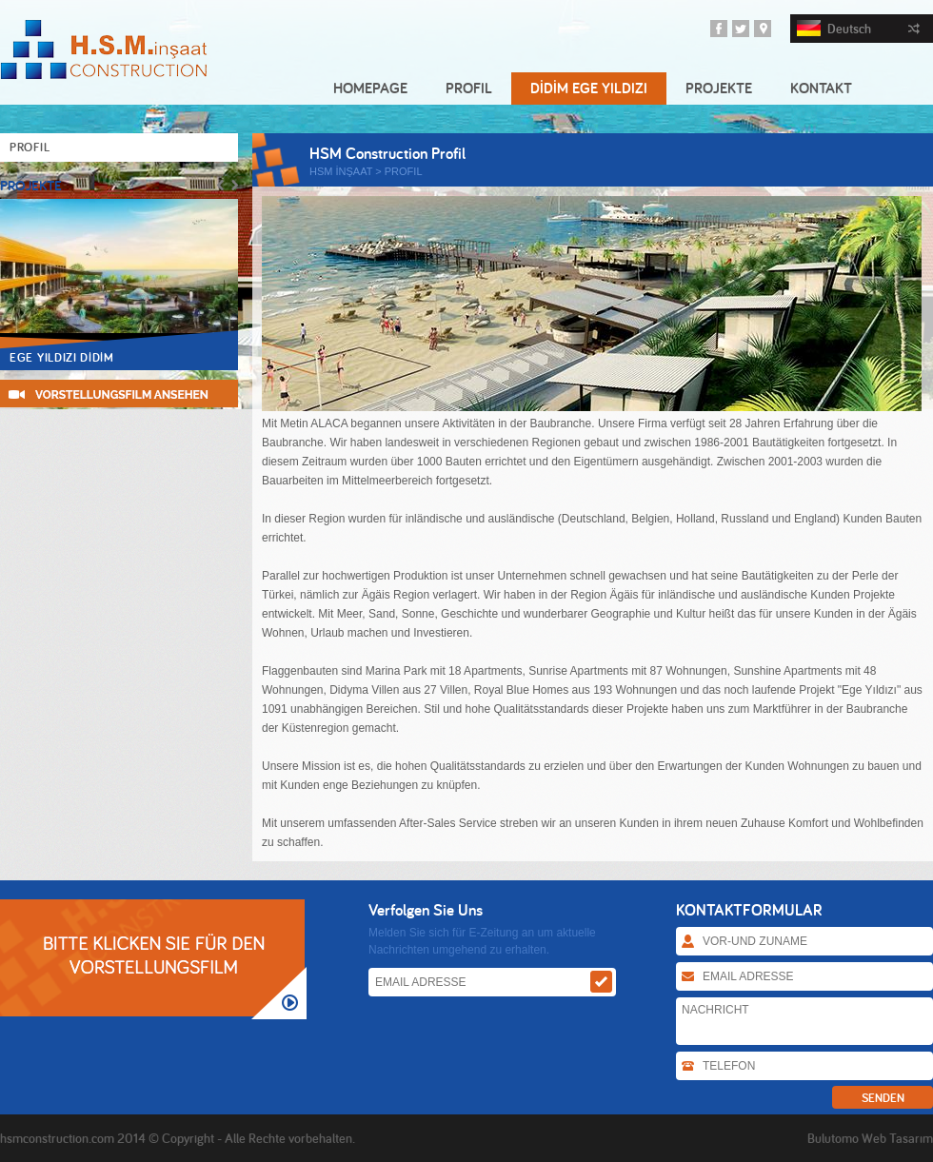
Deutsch (858, 28)
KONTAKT (821, 88)
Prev (220, 185)
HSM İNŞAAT (340, 171)
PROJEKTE (718, 88)
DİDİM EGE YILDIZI (588, 88)
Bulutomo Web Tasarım (870, 1138)
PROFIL (469, 88)
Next (234, 185)
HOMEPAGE (370, 88)
